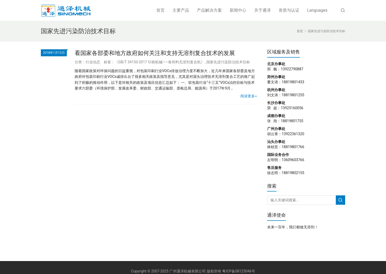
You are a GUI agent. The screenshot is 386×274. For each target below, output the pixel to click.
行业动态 (93, 62)
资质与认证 (289, 10)
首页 (160, 10)
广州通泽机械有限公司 (187, 271)
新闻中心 (238, 10)
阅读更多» (248, 96)
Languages (317, 10)
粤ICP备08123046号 (238, 271)
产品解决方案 (209, 10)
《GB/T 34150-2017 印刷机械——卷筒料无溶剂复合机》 (160, 62)
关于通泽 (262, 10)
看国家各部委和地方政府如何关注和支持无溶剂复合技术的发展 (155, 53)
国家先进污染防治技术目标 (228, 62)
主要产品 (180, 10)
